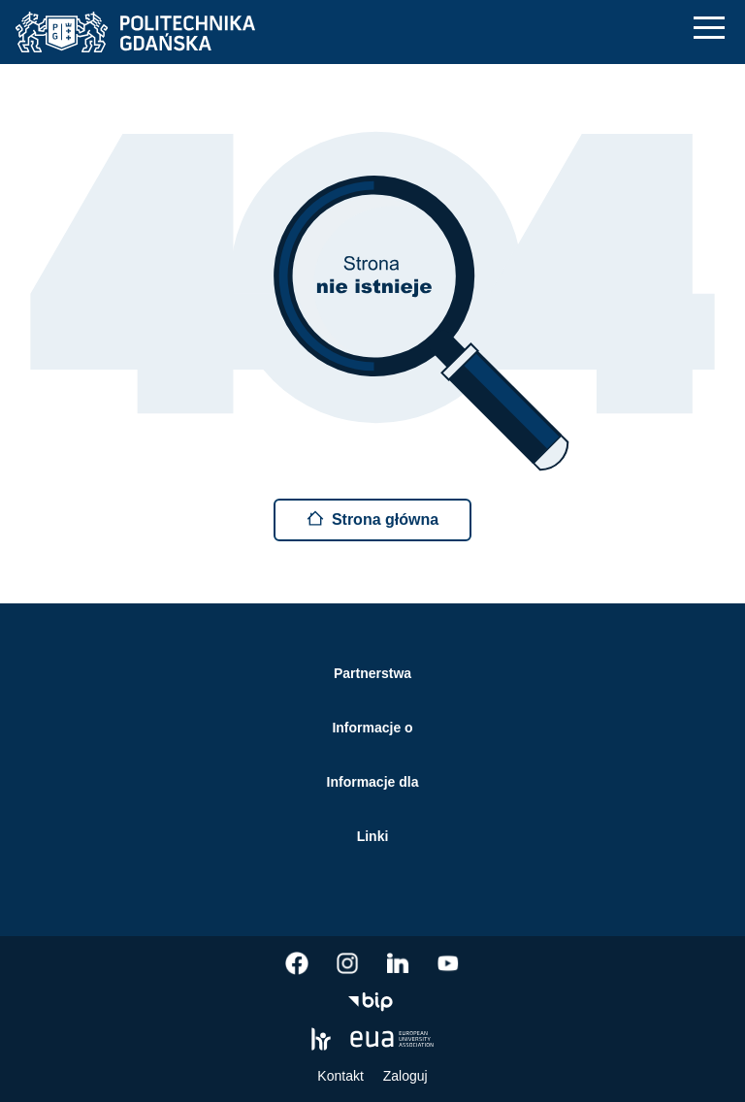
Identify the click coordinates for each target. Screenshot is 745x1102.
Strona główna (372, 518)
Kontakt (340, 1076)
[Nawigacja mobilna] (709, 28)
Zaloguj (405, 1076)
